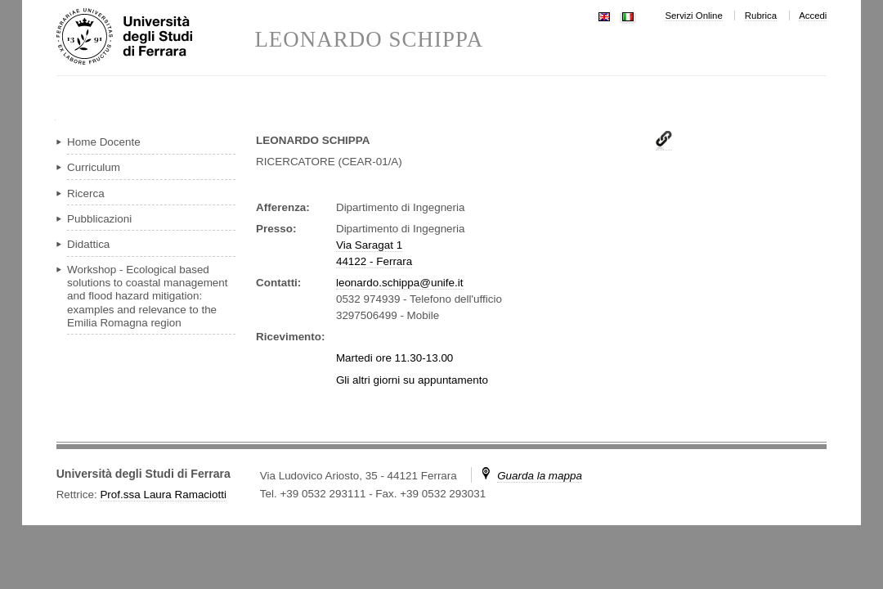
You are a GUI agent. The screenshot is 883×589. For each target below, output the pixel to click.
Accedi (813, 15)
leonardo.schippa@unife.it (400, 283)
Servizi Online (693, 15)
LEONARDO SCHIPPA (368, 40)
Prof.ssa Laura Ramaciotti (163, 494)
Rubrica (761, 15)
